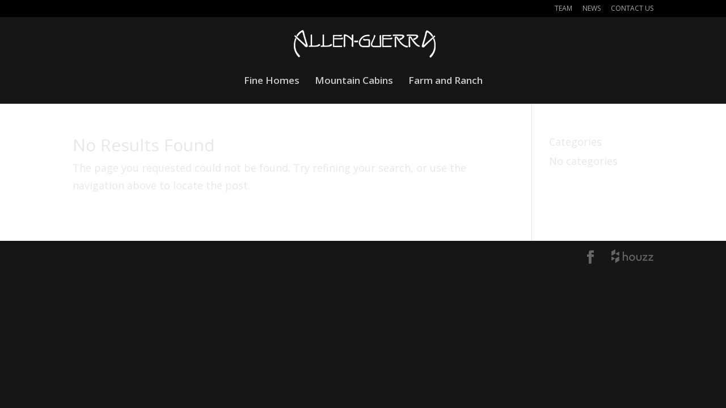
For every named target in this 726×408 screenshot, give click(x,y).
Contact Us (632, 9)
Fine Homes (271, 81)
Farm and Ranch (445, 81)
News (592, 9)
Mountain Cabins (354, 81)
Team (563, 9)
